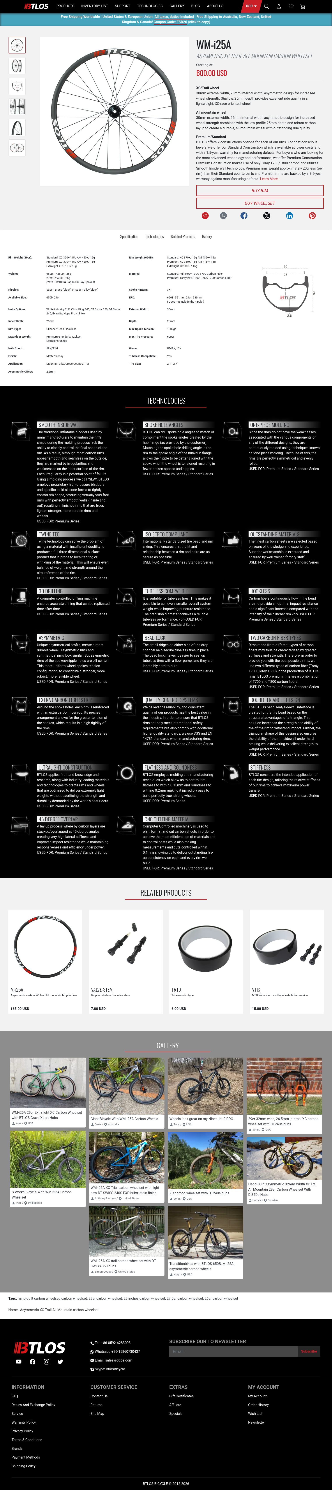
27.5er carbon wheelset (185, 1298)
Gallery (207, 236)
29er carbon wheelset (105, 1298)
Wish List (255, 1414)
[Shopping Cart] (303, 6)
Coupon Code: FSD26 (170, 22)
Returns (96, 1405)
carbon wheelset (74, 1298)
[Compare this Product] (223, 215)
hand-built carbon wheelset (39, 1298)
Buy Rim (260, 190)
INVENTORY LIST (94, 6)
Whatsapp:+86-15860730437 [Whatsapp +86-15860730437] (115, 1351)
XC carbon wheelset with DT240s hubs (199, 1193)
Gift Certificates (181, 1396)
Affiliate (175, 1405)
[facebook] (32, 1361)
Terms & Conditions (27, 1440)
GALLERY (177, 6)
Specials (175, 1414)
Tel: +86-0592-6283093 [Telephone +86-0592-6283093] (110, 1343)
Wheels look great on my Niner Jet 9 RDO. (202, 1119)
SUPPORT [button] (122, 6)
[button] (251, 6)
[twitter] (60, 1361)
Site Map (97, 1414)
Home (13, 1310)
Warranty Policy (24, 1422)
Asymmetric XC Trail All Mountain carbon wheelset (59, 1310)
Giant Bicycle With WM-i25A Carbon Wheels (124, 1119)
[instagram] (46, 1361)
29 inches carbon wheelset (144, 1298)
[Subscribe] (309, 1351)
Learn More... (270, 179)
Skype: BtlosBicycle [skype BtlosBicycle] (107, 1369)
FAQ (15, 1396)
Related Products (183, 236)
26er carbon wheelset (221, 1298)
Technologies (154, 236)
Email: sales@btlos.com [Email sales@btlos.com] (111, 1360)
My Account (257, 1396)
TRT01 (177, 989)
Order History (258, 1405)
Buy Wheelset (260, 203)
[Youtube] (18, 1361)
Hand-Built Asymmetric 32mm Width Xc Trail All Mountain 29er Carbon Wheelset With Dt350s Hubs (282, 1189)
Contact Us (99, 1396)
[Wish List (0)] (291, 6)
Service (17, 1414)
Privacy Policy (22, 1431)
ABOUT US (215, 6)
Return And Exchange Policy (33, 1405)
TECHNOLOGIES (150, 6)
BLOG (195, 6)
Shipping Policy (23, 1466)
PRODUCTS (65, 6)
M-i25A (17, 989)
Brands (17, 1449)
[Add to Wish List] (205, 215)
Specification (129, 236)
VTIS (256, 989)
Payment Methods (26, 1457)
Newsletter (256, 1422)
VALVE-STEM (102, 989)
